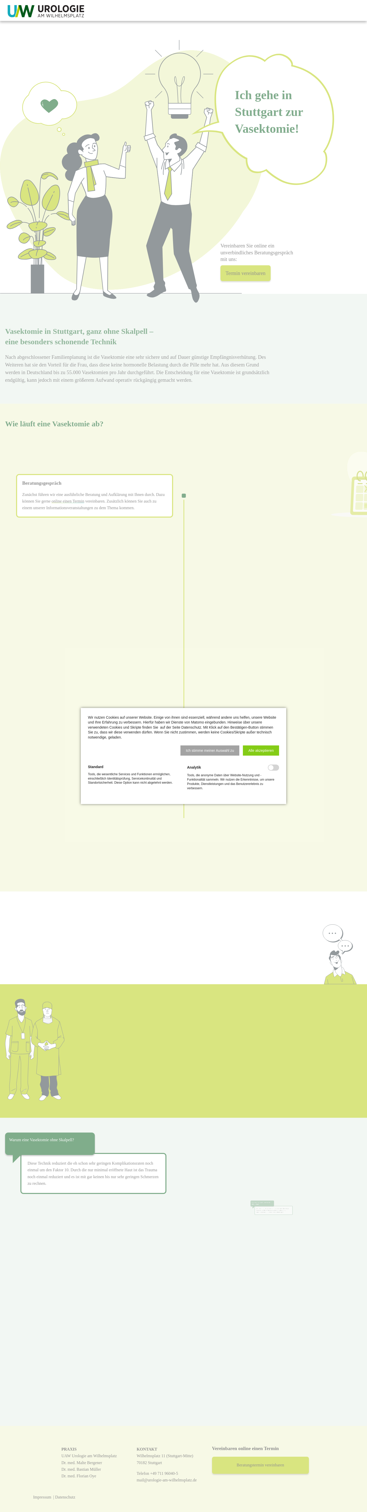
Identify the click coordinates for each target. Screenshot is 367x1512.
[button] (209, 750)
